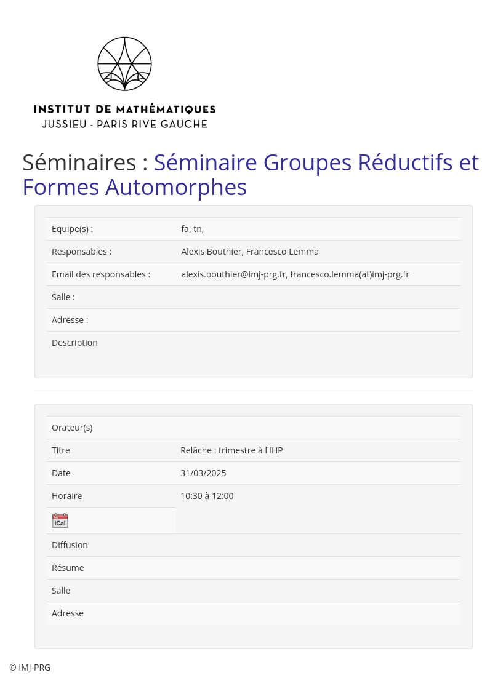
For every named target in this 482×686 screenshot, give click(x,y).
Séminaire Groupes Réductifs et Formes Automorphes (250, 174)
